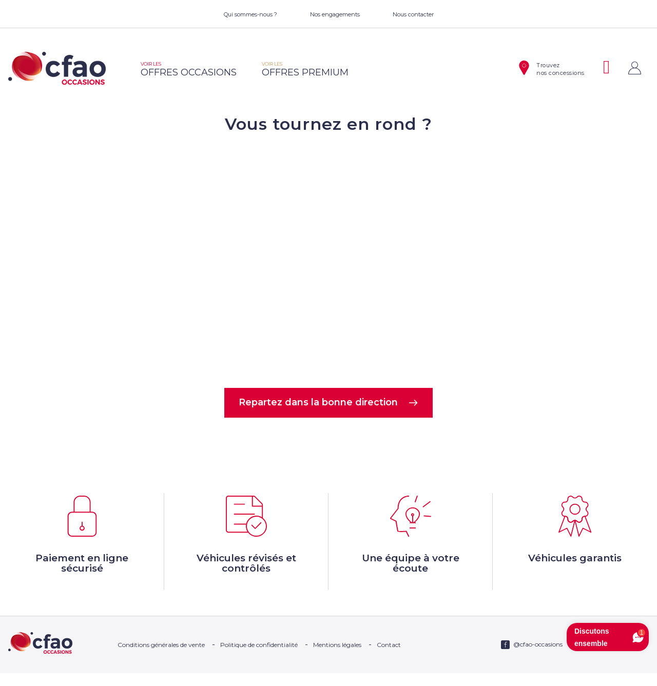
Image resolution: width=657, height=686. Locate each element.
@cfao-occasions (538, 657)
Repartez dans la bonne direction (329, 404)
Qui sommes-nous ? (250, 14)
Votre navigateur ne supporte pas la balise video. (328, 259)
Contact (389, 657)
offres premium (305, 69)
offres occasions (189, 69)
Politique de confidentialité (259, 657)
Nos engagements (335, 14)
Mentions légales (337, 657)
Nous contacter (413, 14)
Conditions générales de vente (161, 657)
